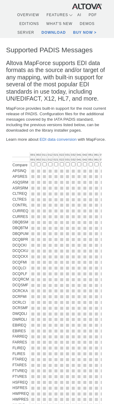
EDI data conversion (58, 139)
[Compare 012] (50, 164)
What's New (59, 24)
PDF (92, 15)
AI (79, 15)
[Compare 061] (96, 164)
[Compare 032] (73, 164)
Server (25, 32)
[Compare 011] (45, 164)
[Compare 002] (39, 164)
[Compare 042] (85, 164)
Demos (87, 24)
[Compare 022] (62, 164)
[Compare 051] (91, 164)
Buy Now (83, 32)
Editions (29, 24)
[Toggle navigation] (108, 6)
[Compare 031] (68, 164)
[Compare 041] (79, 164)
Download (54, 32)
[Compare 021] (56, 164)
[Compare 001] (33, 164)
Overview (28, 15)
